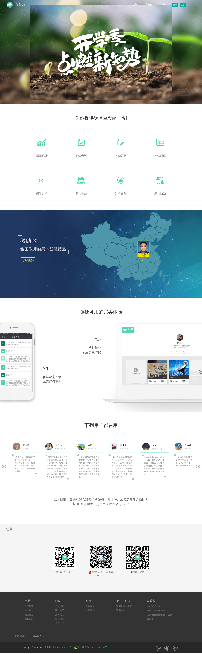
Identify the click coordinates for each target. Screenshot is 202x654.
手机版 (149, 4)
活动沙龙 (59, 606)
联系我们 (151, 619)
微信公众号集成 (124, 606)
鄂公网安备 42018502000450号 (92, 647)
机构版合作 (38, 636)
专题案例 (90, 610)
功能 (134, 4)
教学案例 (90, 606)
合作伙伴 (59, 623)
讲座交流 (120, 610)
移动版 (28, 610)
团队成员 (59, 610)
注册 (182, 5)
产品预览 (29, 606)
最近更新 (29, 614)
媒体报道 (59, 619)
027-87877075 (153, 606)
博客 (163, 4)
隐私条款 (29, 619)
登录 (175, 5)
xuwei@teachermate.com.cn (159, 615)
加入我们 (59, 614)
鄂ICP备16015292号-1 (63, 647)
